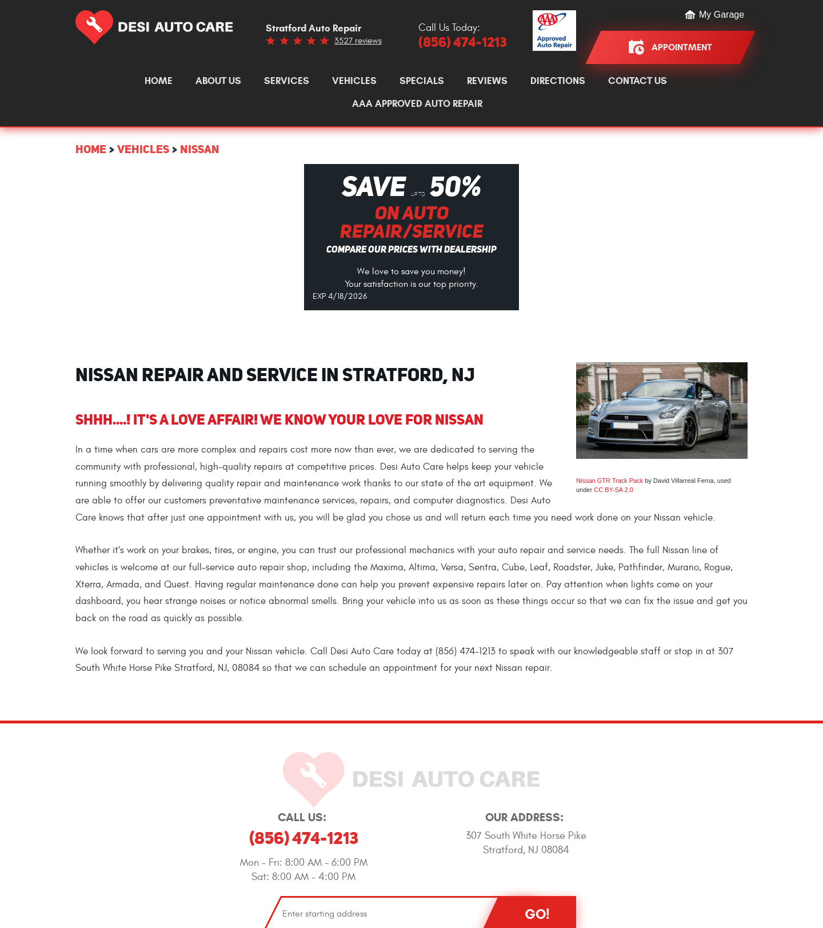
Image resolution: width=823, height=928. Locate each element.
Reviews (487, 81)
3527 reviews (358, 41)
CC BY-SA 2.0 (613, 489)
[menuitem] (159, 81)
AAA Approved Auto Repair (417, 104)
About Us (218, 81)
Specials (421, 81)
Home (159, 81)
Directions (557, 81)
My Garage (721, 14)
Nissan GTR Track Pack (609, 480)
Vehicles (354, 81)
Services (286, 81)
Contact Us (637, 81)
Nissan (199, 149)
